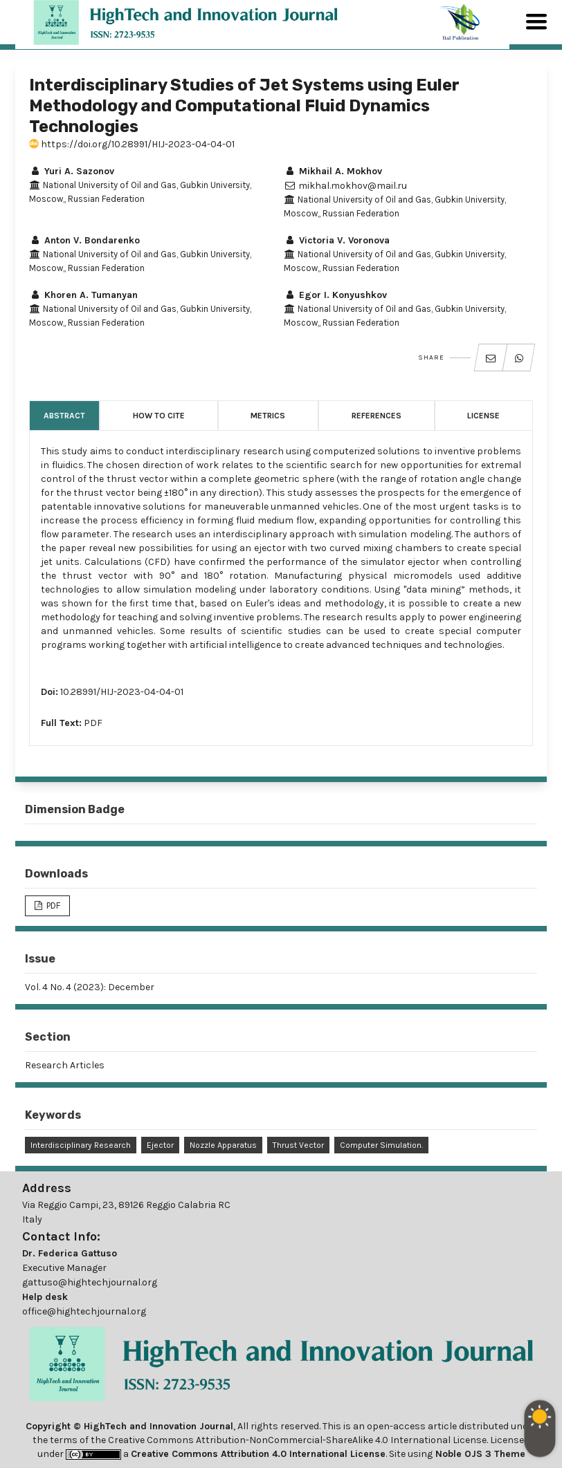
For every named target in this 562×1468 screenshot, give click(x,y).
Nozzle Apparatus (223, 1145)
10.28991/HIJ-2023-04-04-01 (121, 692)
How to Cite (159, 415)
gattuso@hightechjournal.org (89, 1282)
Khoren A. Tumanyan (83, 295)
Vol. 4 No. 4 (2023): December (89, 987)
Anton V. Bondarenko (84, 240)
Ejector (160, 1145)
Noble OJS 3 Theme (479, 1454)
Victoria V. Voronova (337, 240)
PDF (93, 723)
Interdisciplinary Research (80, 1145)
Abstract (64, 415)
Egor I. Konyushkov (335, 295)
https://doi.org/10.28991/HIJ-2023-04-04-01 (132, 144)
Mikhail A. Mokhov (333, 171)
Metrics (268, 415)
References (376, 415)
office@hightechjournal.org (84, 1311)
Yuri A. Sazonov (71, 171)
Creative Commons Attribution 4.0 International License (258, 1454)
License (483, 415)
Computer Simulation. (381, 1145)
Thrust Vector (298, 1145)
